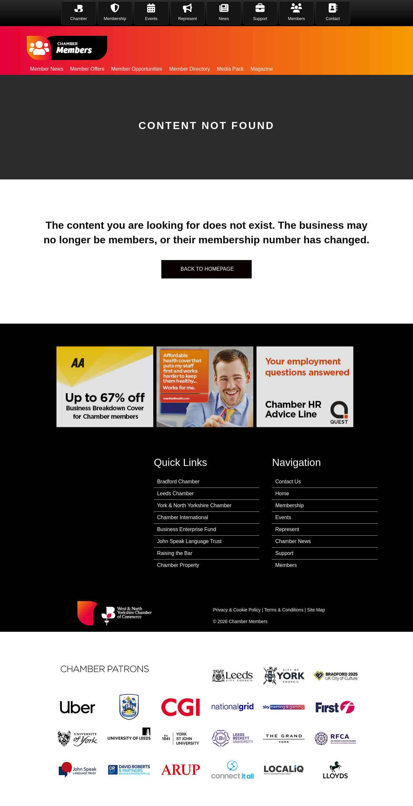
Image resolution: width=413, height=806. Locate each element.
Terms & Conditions (283, 609)
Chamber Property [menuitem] (178, 565)
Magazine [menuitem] (262, 69)
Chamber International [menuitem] (182, 517)
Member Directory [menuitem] (189, 69)
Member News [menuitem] (46, 69)
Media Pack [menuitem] (230, 69)
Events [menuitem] (283, 517)
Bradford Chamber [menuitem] (178, 481)
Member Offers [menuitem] (87, 69)
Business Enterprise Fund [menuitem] (186, 529)
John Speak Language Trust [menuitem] (189, 541)
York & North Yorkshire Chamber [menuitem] (194, 505)
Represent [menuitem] (287, 529)
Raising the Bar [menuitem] (174, 553)
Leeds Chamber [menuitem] (175, 493)
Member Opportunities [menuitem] (136, 69)
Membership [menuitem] (289, 505)
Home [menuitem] (282, 493)
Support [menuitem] (284, 553)
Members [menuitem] (286, 565)
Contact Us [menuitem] (288, 481)
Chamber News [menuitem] (293, 541)
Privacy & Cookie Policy (237, 609)
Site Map (316, 609)
